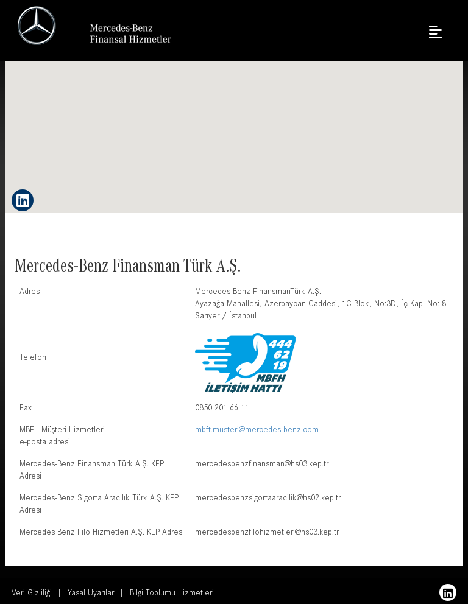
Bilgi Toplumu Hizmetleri (172, 594)
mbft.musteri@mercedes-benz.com (257, 431)
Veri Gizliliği (32, 594)
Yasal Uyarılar (91, 594)
